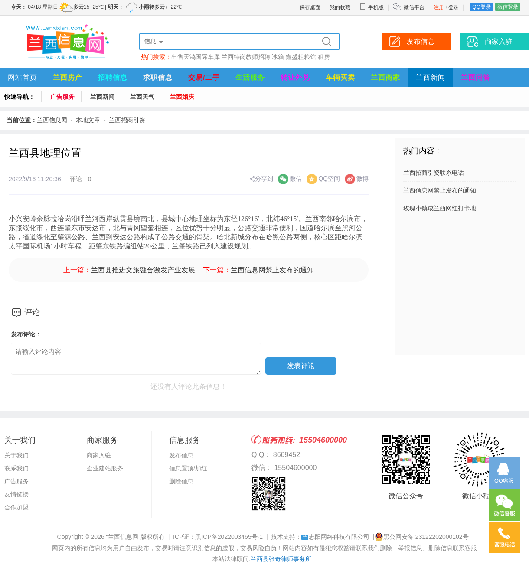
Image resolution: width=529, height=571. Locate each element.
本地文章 (88, 120)
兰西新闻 (430, 77)
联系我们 (16, 468)
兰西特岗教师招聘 (246, 56)
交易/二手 (204, 77)
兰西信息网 (52, 120)
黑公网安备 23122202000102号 (422, 536)
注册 (439, 7)
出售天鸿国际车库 (195, 56)
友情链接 (16, 494)
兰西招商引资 (127, 120)
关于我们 (16, 455)
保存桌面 (310, 7)
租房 (324, 56)
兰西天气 (142, 96)
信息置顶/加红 (188, 468)
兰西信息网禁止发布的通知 (272, 270)
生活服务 (250, 77)
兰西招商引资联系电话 (433, 172)
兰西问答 (475, 77)
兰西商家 (385, 77)
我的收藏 (340, 7)
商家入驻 (99, 455)
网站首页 (22, 77)
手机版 (371, 7)
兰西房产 (67, 77)
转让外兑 (295, 77)
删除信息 (181, 481)
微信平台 (414, 7)
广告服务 (62, 96)
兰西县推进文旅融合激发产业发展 (143, 270)
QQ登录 (481, 7)
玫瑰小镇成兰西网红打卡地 (439, 208)
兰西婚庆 (182, 96)
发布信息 (181, 455)
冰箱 (278, 56)
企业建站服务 (105, 468)
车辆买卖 (340, 77)
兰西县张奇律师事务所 (281, 558)
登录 (453, 7)
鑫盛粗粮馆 (301, 56)
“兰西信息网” (123, 536)
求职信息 (158, 77)
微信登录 (507, 7)
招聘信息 (112, 77)
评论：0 (80, 179)
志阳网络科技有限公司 (335, 536)
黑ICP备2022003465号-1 (229, 536)
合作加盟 (16, 507)
